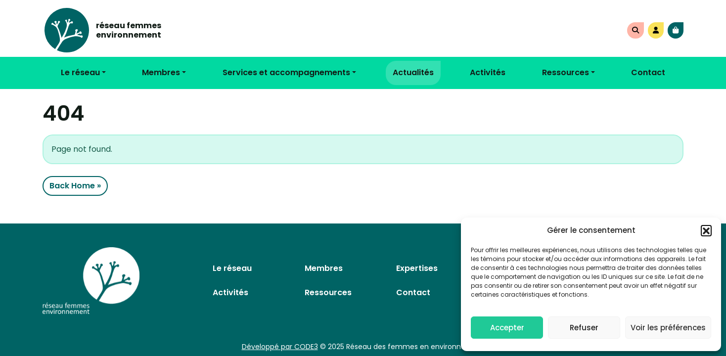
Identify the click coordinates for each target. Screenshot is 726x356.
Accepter (507, 327)
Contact (648, 72)
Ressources (565, 72)
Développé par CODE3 (280, 347)
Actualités (413, 72)
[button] (706, 230)
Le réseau (80, 72)
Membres (161, 72)
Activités (487, 72)
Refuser (584, 327)
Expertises (417, 268)
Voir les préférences (668, 327)
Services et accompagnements (286, 72)
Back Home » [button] (75, 185)
